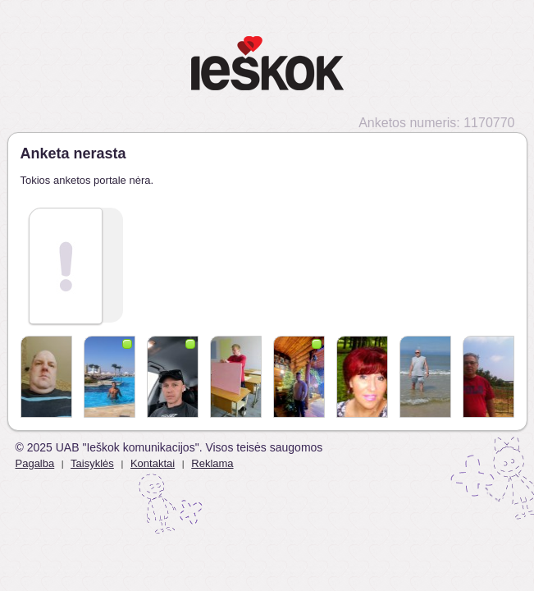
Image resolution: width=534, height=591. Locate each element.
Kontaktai (152, 463)
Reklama (212, 463)
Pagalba (35, 463)
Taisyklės (92, 463)
